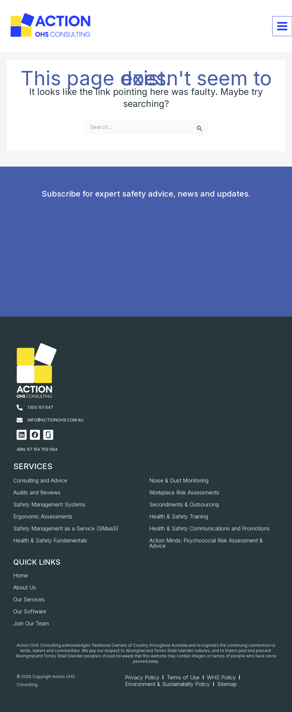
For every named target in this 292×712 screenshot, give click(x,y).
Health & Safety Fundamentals (50, 540)
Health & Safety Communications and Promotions (209, 528)
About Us (24, 587)
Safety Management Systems (49, 504)
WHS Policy (221, 677)
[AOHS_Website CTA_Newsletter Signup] (144, 268)
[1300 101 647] (20, 407)
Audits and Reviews (37, 492)
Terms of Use (183, 677)
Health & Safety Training (178, 516)
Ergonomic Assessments (43, 516)
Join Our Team (31, 623)
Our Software (29, 611)
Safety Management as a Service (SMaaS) (65, 528)
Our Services (29, 599)
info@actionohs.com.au (55, 419)
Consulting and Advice (40, 480)
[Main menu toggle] (282, 26)
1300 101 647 (40, 407)
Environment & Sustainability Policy (167, 684)
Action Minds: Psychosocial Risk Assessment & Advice (206, 543)
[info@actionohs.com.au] (20, 420)
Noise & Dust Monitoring (179, 480)
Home (20, 575)
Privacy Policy (142, 677)
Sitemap (227, 684)
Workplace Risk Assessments (184, 492)
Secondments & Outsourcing (184, 504)
